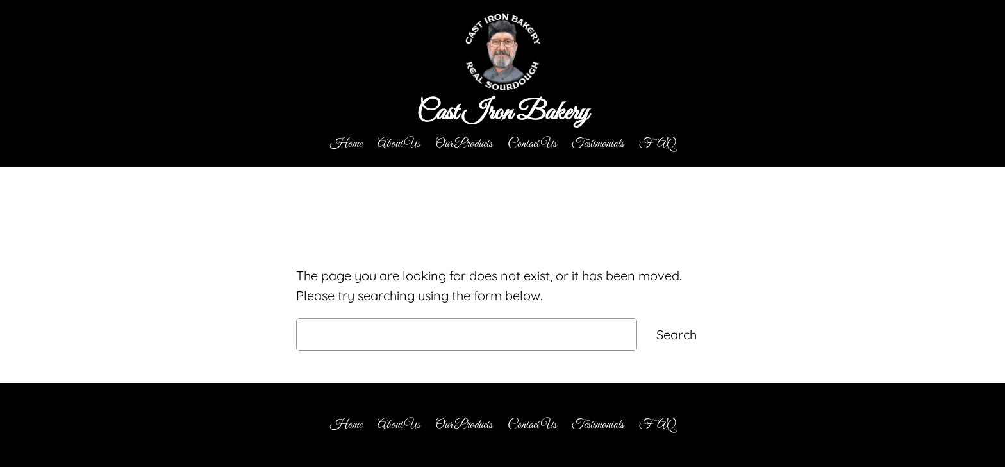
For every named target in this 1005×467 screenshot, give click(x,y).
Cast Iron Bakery (502, 113)
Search (676, 335)
